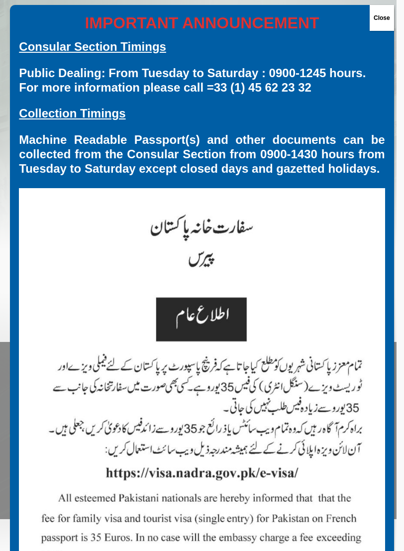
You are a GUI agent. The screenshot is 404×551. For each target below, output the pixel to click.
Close (382, 17)
